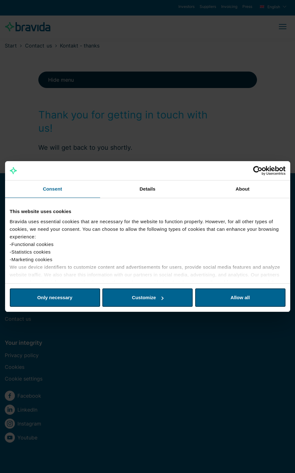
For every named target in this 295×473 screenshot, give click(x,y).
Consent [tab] (52, 189)
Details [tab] (148, 189)
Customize (148, 297)
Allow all (240, 297)
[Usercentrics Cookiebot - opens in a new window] (257, 170)
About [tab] (243, 189)
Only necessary (55, 297)
